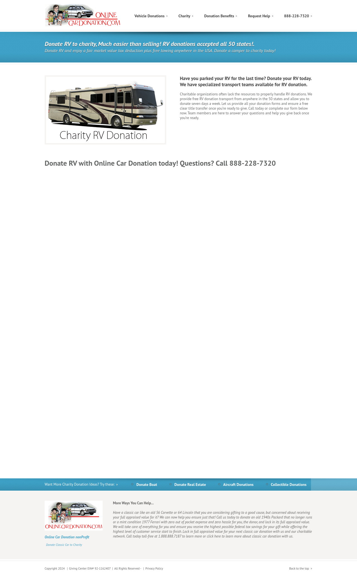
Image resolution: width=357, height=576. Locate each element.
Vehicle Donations (149, 15)
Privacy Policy (154, 568)
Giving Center (78, 568)
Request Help (259, 15)
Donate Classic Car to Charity (64, 545)
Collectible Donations (289, 484)
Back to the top (299, 568)
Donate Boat (146, 484)
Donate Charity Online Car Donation (83, 15)
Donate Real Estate (190, 484)
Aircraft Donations (238, 484)
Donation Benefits (219, 15)
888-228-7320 (296, 15)
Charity (184, 15)
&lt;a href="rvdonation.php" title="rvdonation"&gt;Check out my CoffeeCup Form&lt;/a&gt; (178, 318)
